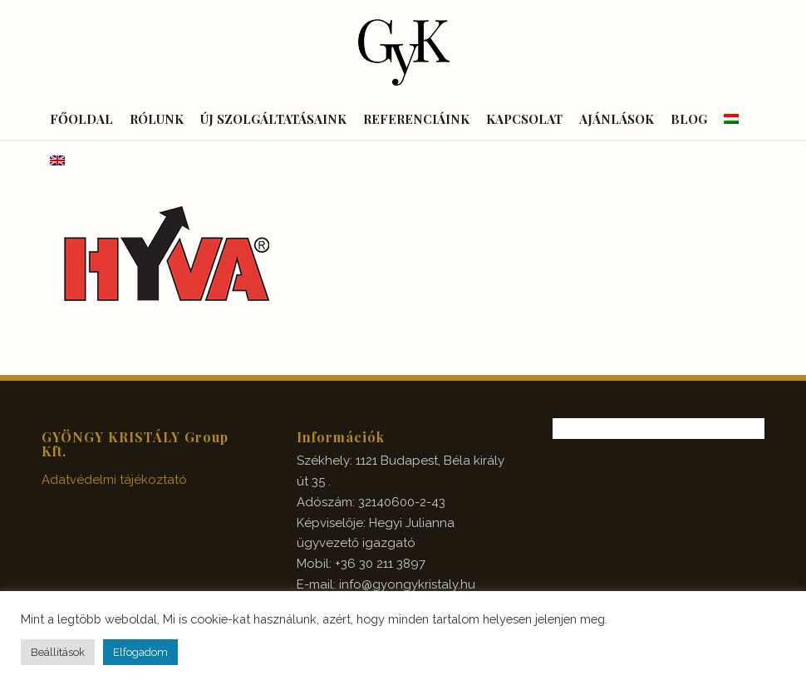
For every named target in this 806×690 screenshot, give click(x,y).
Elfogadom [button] (140, 652)
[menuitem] (81, 119)
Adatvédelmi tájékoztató (114, 479)
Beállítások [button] (58, 652)
